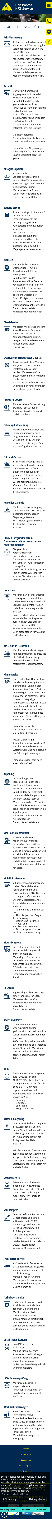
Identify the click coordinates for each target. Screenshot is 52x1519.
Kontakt (26, 1448)
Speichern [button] (25, 1509)
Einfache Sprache (26, 1465)
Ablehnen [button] (41, 1509)
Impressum (26, 1454)
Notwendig (9, 1499)
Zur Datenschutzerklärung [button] (15, 1494)
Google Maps (37, 1499)
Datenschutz (26, 1460)
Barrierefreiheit (26, 1471)
